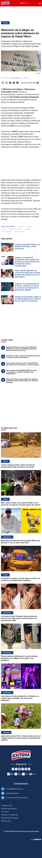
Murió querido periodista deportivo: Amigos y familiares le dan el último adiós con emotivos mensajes (22, 380)
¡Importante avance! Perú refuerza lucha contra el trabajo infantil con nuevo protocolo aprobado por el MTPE (21, 738)
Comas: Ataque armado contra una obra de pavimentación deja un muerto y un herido (18, 466)
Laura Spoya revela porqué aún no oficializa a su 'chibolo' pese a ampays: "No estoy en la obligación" (20, 698)
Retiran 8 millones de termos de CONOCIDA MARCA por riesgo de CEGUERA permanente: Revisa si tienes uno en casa (21, 348)
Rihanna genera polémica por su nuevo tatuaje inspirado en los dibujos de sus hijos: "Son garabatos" (19, 658)
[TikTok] (29, 769)
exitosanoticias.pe (12, 793)
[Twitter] (16, 769)
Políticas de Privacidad (9, 818)
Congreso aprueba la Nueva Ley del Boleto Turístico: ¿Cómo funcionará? (27, 246)
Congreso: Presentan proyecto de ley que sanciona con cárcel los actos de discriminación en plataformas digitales (27, 287)
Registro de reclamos (9, 809)
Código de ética (6, 805)
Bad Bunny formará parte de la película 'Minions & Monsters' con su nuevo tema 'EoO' (20, 542)
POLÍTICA (27, 229)
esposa (4, 229)
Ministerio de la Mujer (15, 229)
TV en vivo (5, 812)
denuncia (30, 226)
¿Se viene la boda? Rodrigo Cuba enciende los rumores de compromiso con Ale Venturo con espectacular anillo (19, 618)
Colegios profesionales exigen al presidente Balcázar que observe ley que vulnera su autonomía (28, 299)
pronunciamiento (7, 231)
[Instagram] (22, 769)
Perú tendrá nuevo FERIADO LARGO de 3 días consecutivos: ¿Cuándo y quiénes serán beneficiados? (21, 372)
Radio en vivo (6, 821)
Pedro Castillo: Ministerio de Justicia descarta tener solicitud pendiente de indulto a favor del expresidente (27, 274)
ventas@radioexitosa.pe (14, 789)
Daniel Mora (21, 226)
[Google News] (25, 769)
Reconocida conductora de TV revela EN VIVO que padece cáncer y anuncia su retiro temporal (22, 364)
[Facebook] (13, 769)
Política (5, 22)
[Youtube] (19, 769)
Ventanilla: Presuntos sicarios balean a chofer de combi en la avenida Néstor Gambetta (20, 579)
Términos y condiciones (9, 815)
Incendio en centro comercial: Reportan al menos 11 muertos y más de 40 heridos (23, 356)
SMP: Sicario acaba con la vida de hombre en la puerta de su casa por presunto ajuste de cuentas (20, 504)
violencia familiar (20, 231)
